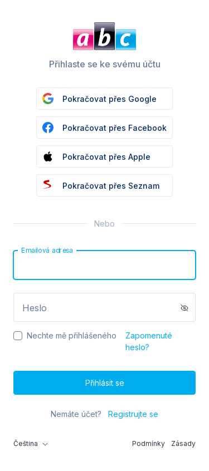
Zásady (183, 443)
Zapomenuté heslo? (148, 341)
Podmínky (148, 443)
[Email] (104, 265)
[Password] (104, 307)
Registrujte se (133, 414)
